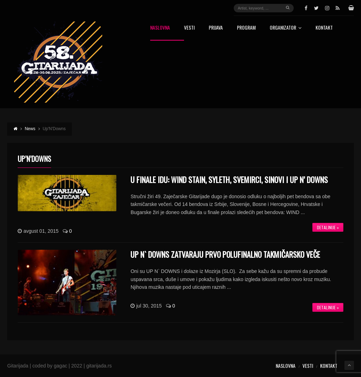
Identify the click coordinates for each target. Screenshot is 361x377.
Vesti (189, 28)
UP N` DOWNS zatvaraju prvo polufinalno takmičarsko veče (225, 254)
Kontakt (324, 28)
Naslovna (160, 28)
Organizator (285, 28)
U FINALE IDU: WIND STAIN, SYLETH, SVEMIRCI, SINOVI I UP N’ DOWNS (229, 179)
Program (246, 28)
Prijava (216, 28)
